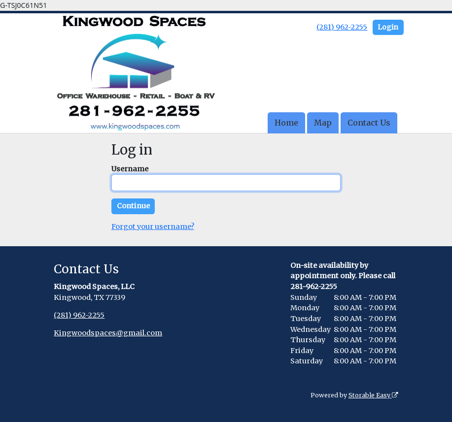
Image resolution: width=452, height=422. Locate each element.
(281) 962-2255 (341, 27)
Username (129, 168)
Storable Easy (373, 395)
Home (286, 123)
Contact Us (369, 123)
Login (388, 27)
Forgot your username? (152, 226)
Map (323, 123)
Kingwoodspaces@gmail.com (108, 332)
